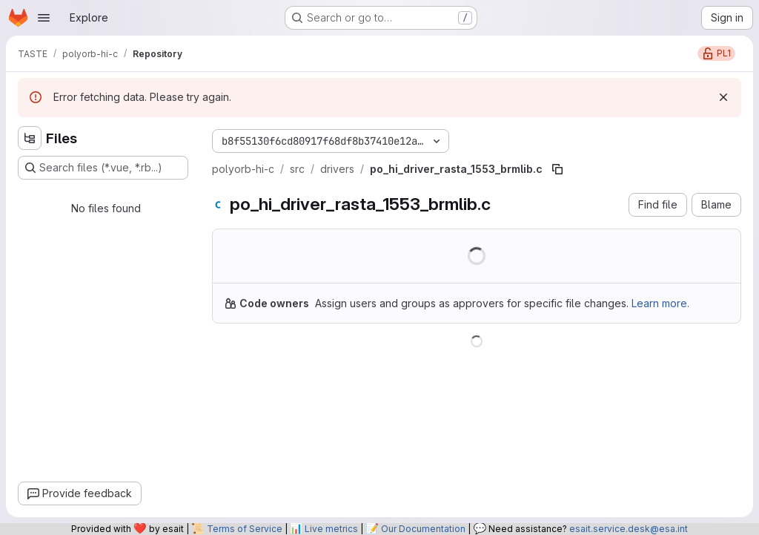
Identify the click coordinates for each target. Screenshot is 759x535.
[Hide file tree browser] (30, 138)
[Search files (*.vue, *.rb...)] (103, 168)
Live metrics (331, 528)
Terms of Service (244, 528)
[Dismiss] (723, 97)
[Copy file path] (557, 169)
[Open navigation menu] (44, 18)
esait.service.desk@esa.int (628, 528)
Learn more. (660, 303)
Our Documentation (423, 528)
